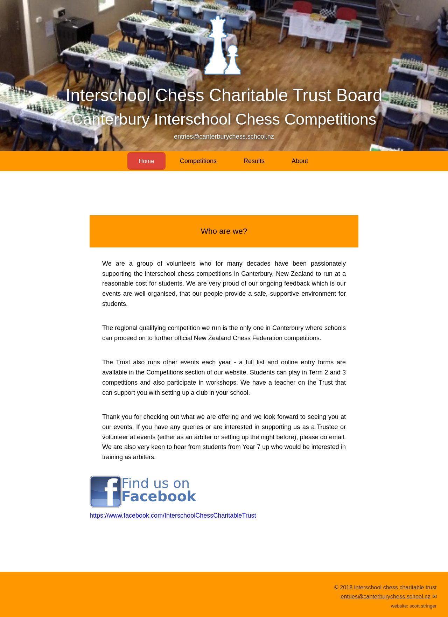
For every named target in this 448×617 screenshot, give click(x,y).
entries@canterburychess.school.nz (224, 136)
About (302, 160)
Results (255, 160)
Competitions (200, 160)
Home (146, 160)
